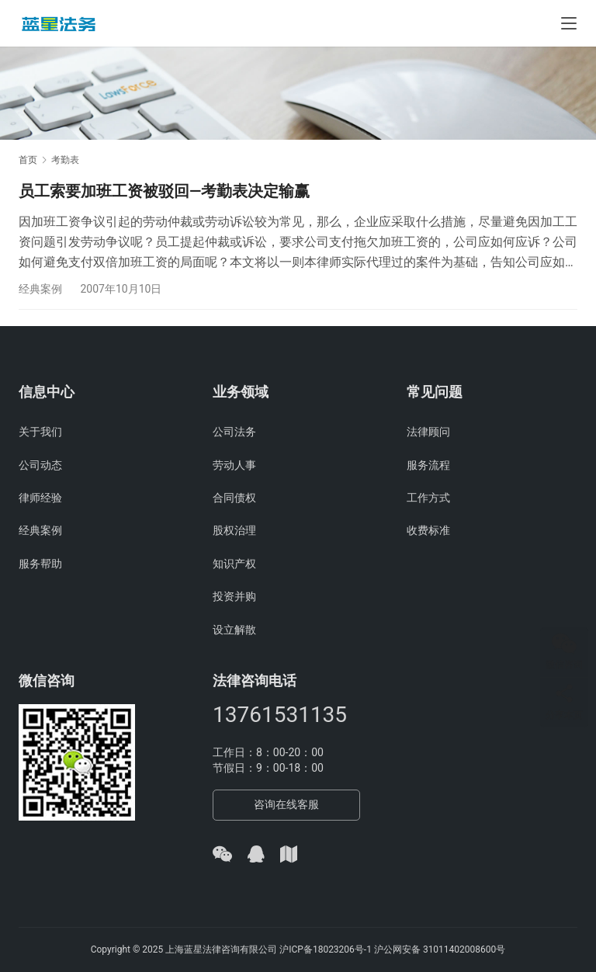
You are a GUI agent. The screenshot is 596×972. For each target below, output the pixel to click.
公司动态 (40, 465)
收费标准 (428, 531)
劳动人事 (234, 465)
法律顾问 (428, 431)
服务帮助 (40, 563)
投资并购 (234, 596)
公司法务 (234, 431)
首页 (28, 159)
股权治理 (234, 531)
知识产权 (234, 563)
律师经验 (40, 497)
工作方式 (428, 497)
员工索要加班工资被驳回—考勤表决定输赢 (164, 191)
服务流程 (428, 465)
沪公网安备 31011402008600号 (439, 949)
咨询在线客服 (286, 804)
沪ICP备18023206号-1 (325, 949)
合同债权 (234, 497)
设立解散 (234, 629)
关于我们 (40, 431)
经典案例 (40, 289)
